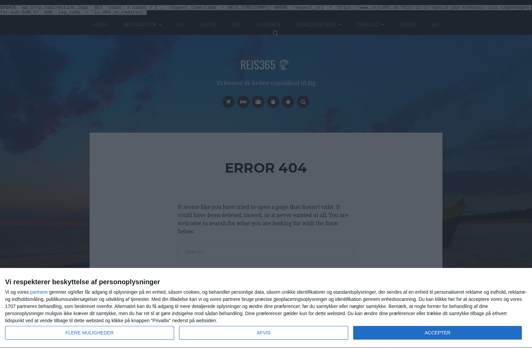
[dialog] (266, 308)
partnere (39, 292)
